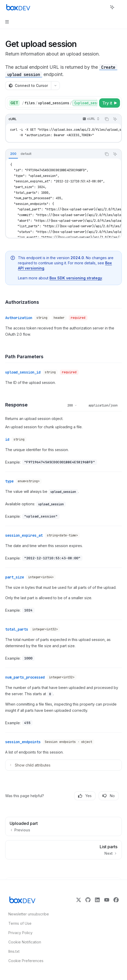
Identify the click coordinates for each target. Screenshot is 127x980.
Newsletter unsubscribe (27, 914)
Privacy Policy (20, 932)
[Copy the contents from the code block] (106, 119)
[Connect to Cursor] (28, 85)
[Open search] (102, 7)
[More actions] (120, 7)
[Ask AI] (115, 119)
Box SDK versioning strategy (75, 277)
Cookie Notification (24, 942)
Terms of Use (19, 923)
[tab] (13, 154)
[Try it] (109, 103)
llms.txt (14, 951)
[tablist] (53, 154)
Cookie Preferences (25, 960)
